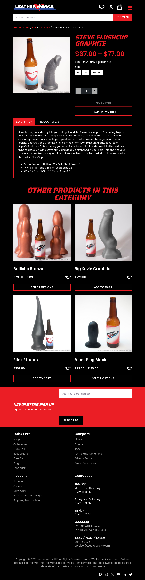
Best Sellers (20, 454)
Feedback (19, 468)
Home (17, 27)
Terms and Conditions (89, 454)
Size (78, 66)
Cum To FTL (20, 449)
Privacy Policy (83, 459)
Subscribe (71, 420)
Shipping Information (26, 500)
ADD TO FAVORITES (103, 112)
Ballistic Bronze (28, 269)
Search (124, 17)
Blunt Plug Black (90, 360)
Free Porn (19, 459)
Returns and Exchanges (28, 496)
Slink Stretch (25, 360)
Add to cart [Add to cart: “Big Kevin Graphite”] (103, 287)
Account (18, 481)
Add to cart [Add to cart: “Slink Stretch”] (42, 378)
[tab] (24, 122)
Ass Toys (44, 27)
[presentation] (84, 407)
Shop (26, 27)
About (78, 440)
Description (24, 122)
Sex (34, 27)
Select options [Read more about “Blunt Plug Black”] (103, 378)
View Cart (19, 491)
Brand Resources (85, 463)
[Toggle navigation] (130, 8)
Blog (16, 463)
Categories (20, 444)
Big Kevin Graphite (92, 269)
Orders (17, 486)
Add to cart (103, 103)
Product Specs (49, 122)
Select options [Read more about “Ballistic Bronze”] (42, 287)
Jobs (78, 449)
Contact (80, 444)
